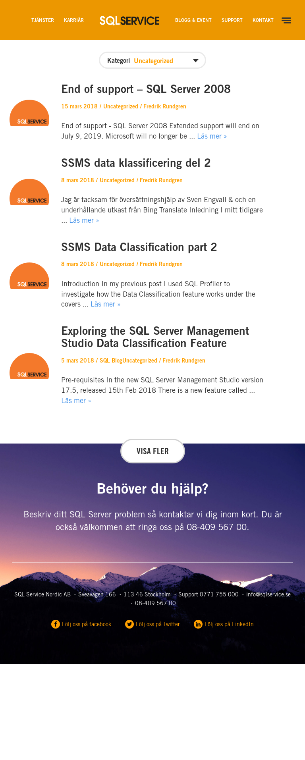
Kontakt (263, 20)
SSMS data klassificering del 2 (136, 164)
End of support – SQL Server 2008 (146, 90)
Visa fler (153, 452)
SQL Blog (111, 361)
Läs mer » (212, 137)
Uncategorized (120, 107)
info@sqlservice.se (268, 595)
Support (232, 20)
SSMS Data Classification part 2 (139, 248)
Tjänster (42, 20)
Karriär (74, 20)
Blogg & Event (193, 20)
